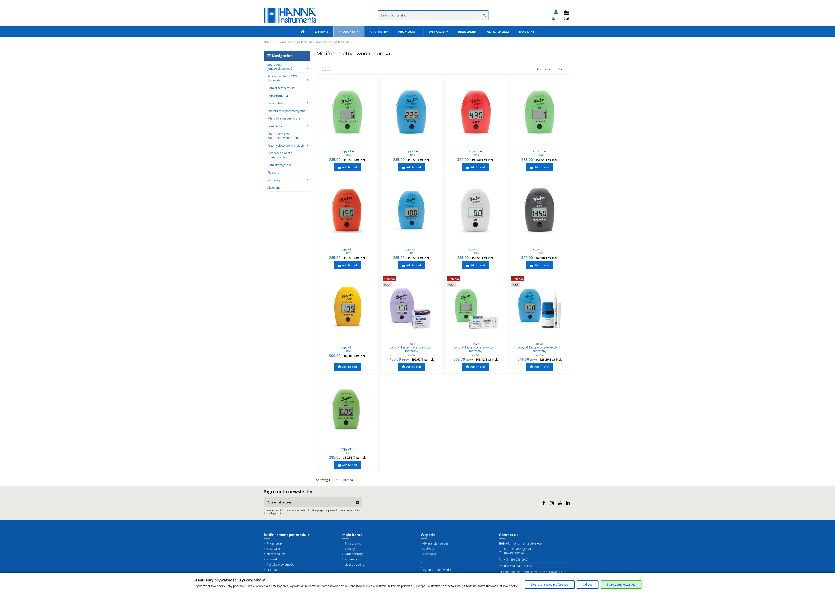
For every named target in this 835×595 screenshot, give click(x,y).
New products (276, 554)
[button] (438, 31)
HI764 (540, 155)
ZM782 (411, 354)
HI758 (476, 155)
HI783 (540, 253)
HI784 (347, 351)
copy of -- (347, 151)
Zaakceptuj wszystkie (621, 584)
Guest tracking (354, 564)
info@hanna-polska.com (520, 566)
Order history (354, 554)
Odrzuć (587, 584)
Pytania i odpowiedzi (437, 570)
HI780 (476, 253)
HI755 (412, 155)
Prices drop (274, 543)
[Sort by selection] (544, 69)
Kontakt (272, 559)
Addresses (352, 559)
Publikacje (430, 554)
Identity (350, 549)
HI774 (347, 452)
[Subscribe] (357, 502)
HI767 (347, 253)
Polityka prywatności (280, 564)
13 (559, 69)
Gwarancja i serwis (435, 543)
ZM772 (539, 354)
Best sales (274, 549)
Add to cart (347, 167)
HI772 (412, 253)
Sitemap (272, 570)
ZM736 (475, 354)
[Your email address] (308, 502)
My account (353, 543)
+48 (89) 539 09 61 (516, 559)
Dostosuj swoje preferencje (550, 584)
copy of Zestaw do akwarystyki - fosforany (411, 349)
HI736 (347, 155)
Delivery (428, 549)
